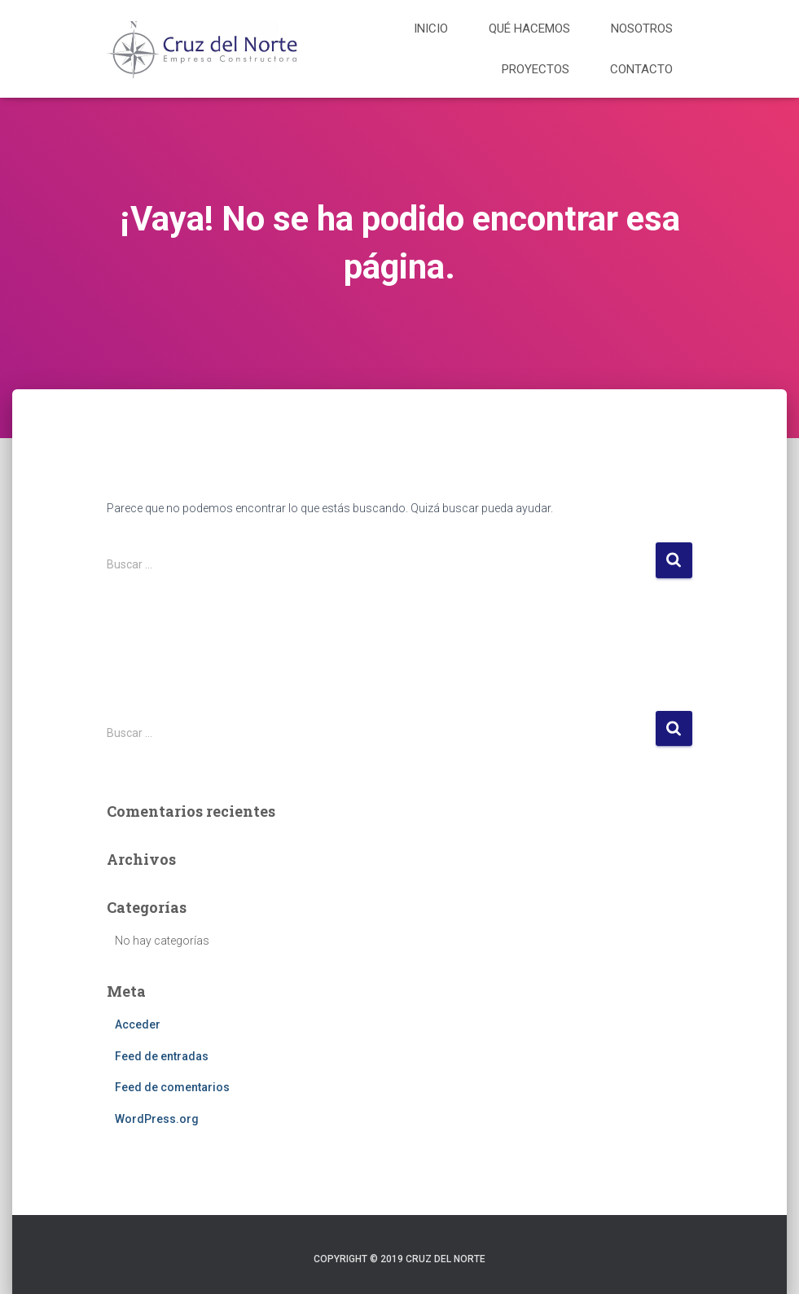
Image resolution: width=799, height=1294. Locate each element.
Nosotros (642, 28)
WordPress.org (157, 1118)
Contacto (641, 69)
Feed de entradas (162, 1056)
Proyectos (535, 69)
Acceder (137, 1024)
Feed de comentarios (172, 1087)
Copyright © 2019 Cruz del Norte (399, 1259)
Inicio (431, 28)
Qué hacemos (529, 28)
